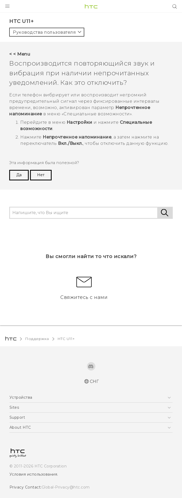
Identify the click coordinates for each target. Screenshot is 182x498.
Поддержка (37, 338)
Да (19, 174)
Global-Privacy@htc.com (66, 487)
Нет (41, 174)
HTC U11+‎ (66, 338)
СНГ (94, 381)
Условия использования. (33, 474)
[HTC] (91, 6)
